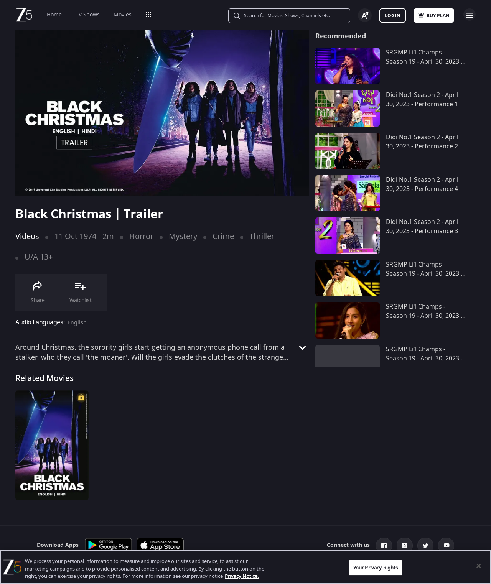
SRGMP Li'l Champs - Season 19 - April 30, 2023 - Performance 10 (424, 62)
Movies (123, 15)
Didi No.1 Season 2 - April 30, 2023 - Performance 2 (422, 142)
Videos (27, 236)
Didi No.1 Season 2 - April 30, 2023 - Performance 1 (422, 99)
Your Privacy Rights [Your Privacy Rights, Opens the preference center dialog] (375, 567)
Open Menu (469, 14)
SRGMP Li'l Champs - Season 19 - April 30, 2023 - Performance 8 (424, 316)
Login (392, 15)
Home (54, 15)
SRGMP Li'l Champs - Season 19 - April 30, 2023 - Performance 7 (424, 358)
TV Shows (88, 15)
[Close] (478, 565)
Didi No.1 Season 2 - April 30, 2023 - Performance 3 (422, 226)
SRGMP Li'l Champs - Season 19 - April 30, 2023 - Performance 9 (424, 274)
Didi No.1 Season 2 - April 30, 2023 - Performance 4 (422, 184)
